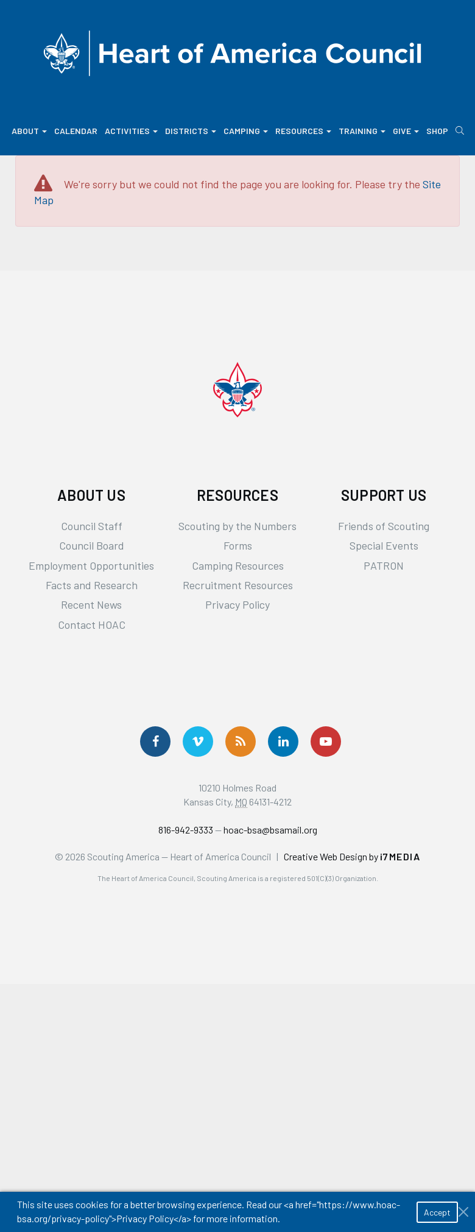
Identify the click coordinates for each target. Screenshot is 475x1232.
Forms (237, 545)
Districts (190, 131)
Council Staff (91, 526)
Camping (245, 131)
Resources (303, 131)
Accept (437, 1212)
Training (362, 131)
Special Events (384, 545)
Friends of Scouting (383, 526)
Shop (437, 131)
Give (406, 131)
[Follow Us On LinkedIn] (283, 741)
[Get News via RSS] (240, 741)
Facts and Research (92, 585)
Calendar (75, 131)
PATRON (384, 565)
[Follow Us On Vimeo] (198, 741)
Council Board (91, 545)
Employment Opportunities (91, 565)
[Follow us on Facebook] (155, 741)
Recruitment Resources (238, 585)
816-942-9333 (185, 829)
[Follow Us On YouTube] (326, 741)
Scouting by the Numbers (237, 526)
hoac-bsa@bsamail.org (270, 829)
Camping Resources (238, 565)
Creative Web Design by (352, 856)
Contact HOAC (91, 624)
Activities (131, 131)
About (29, 131)
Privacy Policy (237, 604)
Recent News (91, 604)
